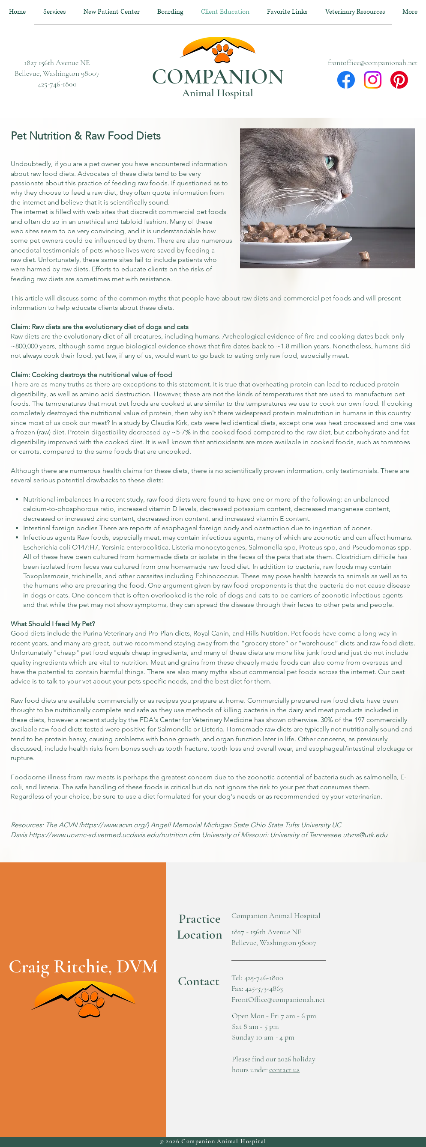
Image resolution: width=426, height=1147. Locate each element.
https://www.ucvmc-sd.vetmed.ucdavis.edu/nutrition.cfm (114, 835)
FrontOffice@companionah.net (278, 999)
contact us (284, 1069)
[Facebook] (346, 80)
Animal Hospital (217, 92)
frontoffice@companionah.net (372, 62)
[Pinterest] (399, 80)
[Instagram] (372, 80)
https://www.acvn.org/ (114, 825)
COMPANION (218, 76)
